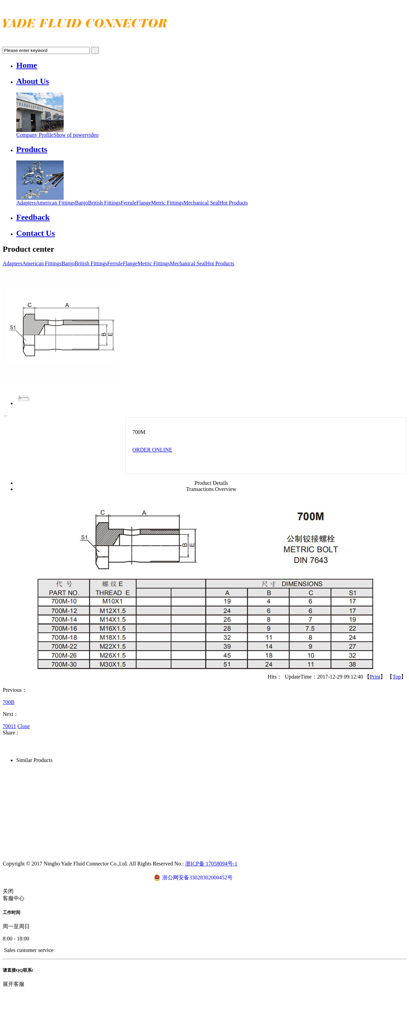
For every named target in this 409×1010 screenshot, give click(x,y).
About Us (32, 81)
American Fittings (55, 203)
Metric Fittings (167, 203)
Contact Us (35, 233)
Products (31, 149)
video (93, 135)
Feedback (33, 217)
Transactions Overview (211, 489)
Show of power (70, 135)
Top (396, 677)
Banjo (81, 203)
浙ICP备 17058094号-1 (211, 863)
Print (375, 677)
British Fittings (104, 203)
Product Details (211, 483)
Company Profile (34, 135)
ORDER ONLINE (152, 450)
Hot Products (233, 203)
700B (9, 702)
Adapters (26, 203)
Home (26, 65)
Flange (143, 203)
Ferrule (128, 203)
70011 (9, 726)
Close (23, 726)
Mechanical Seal (201, 203)
